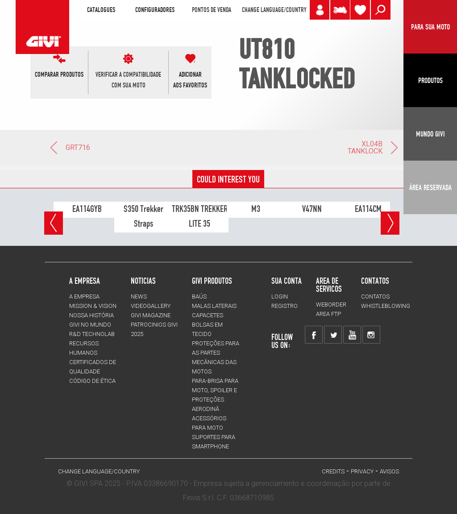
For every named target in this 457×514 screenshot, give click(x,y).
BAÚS (199, 296)
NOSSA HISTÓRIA (91, 315)
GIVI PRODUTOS (212, 281)
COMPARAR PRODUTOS (59, 74)
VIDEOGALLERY (150, 306)
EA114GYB (87, 208)
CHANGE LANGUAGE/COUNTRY (274, 10)
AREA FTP (328, 314)
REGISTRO (284, 306)
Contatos (375, 296)
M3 (255, 208)
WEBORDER (331, 304)
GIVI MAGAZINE (150, 315)
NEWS (139, 296)
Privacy (362, 471)
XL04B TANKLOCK (373, 147)
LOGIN (279, 296)
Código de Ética (92, 380)
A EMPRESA (84, 296)
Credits (333, 471)
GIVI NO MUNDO (90, 324)
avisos (389, 471)
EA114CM (368, 208)
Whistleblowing (385, 306)
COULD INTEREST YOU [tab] (228, 179)
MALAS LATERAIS (214, 306)
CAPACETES (207, 315)
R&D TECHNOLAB (92, 334)
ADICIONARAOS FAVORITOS (190, 79)
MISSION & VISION (92, 306)
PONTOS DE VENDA (211, 10)
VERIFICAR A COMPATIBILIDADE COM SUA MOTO (128, 79)
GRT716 (69, 147)
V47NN (312, 208)
